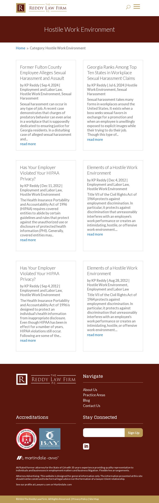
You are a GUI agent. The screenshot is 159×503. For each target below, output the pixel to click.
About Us (90, 390)
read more (28, 144)
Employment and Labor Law (41, 89)
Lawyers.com (42, 484)
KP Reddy (31, 85)
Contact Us (91, 406)
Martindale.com (63, 484)
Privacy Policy (80, 499)
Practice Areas (94, 395)
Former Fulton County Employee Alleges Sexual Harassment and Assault (43, 72)
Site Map (94, 499)
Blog (86, 400)
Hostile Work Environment (40, 94)
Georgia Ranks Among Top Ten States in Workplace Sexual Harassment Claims (112, 72)
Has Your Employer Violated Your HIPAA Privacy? (39, 173)
